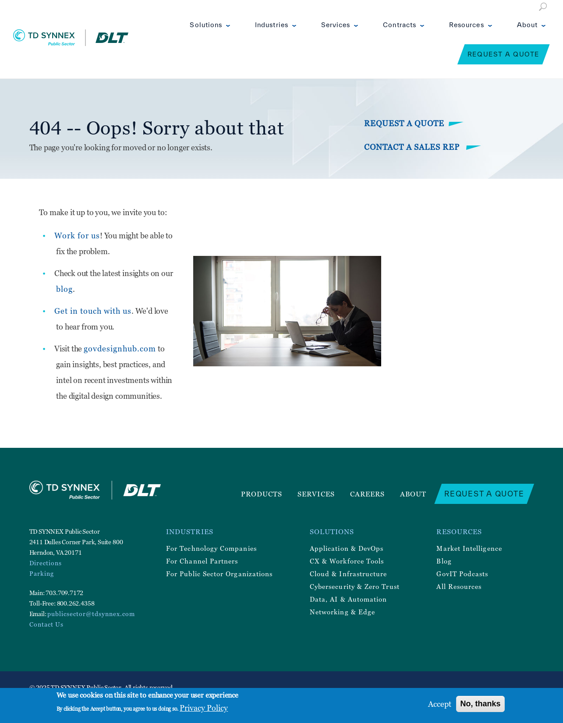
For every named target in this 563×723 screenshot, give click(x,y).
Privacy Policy (204, 707)
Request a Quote (503, 54)
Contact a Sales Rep (413, 147)
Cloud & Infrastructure (348, 574)
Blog (443, 561)
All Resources (459, 586)
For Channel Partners (202, 561)
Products (262, 494)
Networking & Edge (342, 612)
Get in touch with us (92, 310)
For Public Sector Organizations (219, 574)
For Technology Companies (211, 548)
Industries (271, 24)
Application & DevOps (346, 548)
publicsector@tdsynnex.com (91, 613)
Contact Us (46, 624)
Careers (367, 494)
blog (64, 289)
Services (336, 24)
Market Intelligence (469, 548)
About (527, 24)
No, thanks (480, 703)
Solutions (206, 24)
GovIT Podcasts (462, 574)
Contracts (399, 24)
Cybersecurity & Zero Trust (355, 586)
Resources (466, 24)
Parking (41, 573)
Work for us (77, 235)
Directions (45, 563)
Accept (439, 704)
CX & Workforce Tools (347, 561)
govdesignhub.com (120, 348)
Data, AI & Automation (348, 599)
